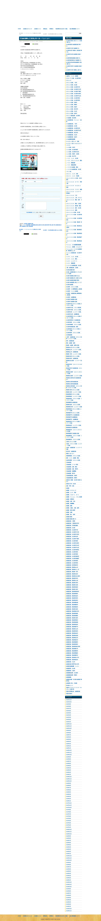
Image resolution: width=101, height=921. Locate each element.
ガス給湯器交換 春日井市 (72, 132)
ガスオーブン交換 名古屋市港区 (73, 78)
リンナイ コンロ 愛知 (71, 258)
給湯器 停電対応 (70, 499)
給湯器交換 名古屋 (70, 527)
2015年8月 (68, 864)
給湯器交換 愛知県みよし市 (72, 569)
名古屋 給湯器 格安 (70, 269)
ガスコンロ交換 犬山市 (71, 111)
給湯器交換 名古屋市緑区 (72, 560)
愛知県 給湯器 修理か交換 (72, 345)
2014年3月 (68, 902)
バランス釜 (68, 171)
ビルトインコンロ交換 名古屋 (73, 212)
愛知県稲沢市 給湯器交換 (71, 427)
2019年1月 (68, 774)
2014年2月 (68, 904)
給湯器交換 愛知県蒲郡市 (72, 642)
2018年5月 (68, 792)
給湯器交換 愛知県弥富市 (72, 600)
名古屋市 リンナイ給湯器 (72, 291)
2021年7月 (68, 708)
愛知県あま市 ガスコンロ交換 (72, 347)
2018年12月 (68, 776)
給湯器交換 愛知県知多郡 (72, 635)
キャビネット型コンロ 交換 (72, 141)
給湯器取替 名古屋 (70, 668)
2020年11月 (68, 726)
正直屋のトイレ (37, 28)
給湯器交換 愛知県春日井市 (72, 611)
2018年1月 (68, 800)
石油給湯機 (33, 226)
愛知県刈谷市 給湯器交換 (72, 358)
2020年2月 (68, 745)
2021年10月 (68, 701)
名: (35, 181)
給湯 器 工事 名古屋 (71, 483)
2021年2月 (68, 719)
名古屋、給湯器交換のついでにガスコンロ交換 (74, 272)
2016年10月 (68, 833)
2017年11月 (68, 805)
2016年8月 (68, 838)
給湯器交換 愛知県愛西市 (72, 604)
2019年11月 (68, 752)
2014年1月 (68, 906)
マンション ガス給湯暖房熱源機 (73, 244)
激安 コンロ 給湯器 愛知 (72, 458)
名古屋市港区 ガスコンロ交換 (73, 322)
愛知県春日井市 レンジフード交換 (74, 406)
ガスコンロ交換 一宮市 (71, 82)
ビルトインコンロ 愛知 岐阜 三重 (74, 200)
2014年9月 (68, 888)
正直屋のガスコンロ (27, 28)
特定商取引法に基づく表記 (61, 28)
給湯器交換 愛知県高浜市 (72, 659)
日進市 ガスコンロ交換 (71, 441)
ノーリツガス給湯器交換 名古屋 (73, 169)
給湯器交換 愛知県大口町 (72, 580)
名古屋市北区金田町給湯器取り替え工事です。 (74, 63)
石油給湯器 (28, 226)
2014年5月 (68, 897)
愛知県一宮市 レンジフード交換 (73, 354)
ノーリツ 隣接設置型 (71, 164)
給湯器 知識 (69, 512)
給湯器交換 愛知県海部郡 (72, 622)
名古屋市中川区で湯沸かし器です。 (74, 69)
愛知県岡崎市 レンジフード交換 (73, 396)
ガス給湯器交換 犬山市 (71, 134)
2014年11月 (68, 884)
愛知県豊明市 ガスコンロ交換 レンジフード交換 (74, 436)
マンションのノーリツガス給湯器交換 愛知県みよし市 (74, 250)
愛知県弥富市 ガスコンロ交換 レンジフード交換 (74, 399)
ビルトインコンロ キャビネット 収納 (74, 186)
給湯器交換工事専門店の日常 (72, 664)
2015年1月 (68, 880)
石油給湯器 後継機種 (71, 471)
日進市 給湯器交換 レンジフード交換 (74, 448)
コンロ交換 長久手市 (71, 156)
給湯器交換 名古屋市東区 (72, 551)
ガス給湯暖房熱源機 (70, 139)
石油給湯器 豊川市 (70, 473)
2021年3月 (68, 717)
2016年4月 (68, 847)
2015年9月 (68, 862)
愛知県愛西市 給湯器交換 (71, 402)
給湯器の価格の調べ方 (71, 518)
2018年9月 (68, 783)
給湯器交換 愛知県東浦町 (72, 613)
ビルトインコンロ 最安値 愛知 (73, 205)
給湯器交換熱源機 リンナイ (72, 666)
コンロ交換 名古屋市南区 (72, 149)
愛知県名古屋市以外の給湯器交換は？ (73, 378)
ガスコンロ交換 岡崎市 (71, 104)
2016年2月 (68, 851)
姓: (26, 181)
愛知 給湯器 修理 (70, 343)
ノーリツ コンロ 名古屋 (72, 158)
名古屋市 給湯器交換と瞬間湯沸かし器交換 (74, 294)
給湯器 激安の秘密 (70, 510)
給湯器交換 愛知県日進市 (72, 609)
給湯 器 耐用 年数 (47, 226)
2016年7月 (68, 840)
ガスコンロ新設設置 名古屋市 (73, 115)
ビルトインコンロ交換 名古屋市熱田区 (74, 219)
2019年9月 (68, 756)
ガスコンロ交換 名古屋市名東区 (73, 93)
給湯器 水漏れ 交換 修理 (72, 507)
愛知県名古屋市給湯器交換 (72, 381)
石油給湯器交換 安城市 (71, 475)
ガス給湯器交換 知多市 (71, 137)
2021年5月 (68, 712)
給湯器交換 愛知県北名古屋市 (73, 576)
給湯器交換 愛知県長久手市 (72, 657)
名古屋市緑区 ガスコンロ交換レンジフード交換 (73, 329)
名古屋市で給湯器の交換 (28, 225)
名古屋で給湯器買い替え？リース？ (74, 282)
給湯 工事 (53, 226)
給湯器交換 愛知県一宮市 (72, 571)
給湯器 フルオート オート (72, 494)
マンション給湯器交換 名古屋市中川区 (74, 253)
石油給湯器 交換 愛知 (71, 466)
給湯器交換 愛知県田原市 (72, 631)
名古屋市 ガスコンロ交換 (72, 286)
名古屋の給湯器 (69, 284)
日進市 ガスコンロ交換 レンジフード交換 (74, 444)
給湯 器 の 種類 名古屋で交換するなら (74, 480)
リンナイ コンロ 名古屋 (72, 256)
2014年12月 (68, 882)
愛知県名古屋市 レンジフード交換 (74, 375)
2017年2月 (68, 825)
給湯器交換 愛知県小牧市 (72, 589)
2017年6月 (68, 816)
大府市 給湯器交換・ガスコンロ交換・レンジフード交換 (74, 337)
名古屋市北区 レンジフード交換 (73, 311)
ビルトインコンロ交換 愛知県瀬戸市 (74, 238)
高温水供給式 (69, 693)
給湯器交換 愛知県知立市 (72, 637)
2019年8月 (68, 759)
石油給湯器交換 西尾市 (71, 477)
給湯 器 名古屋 (41, 226)
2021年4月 (68, 715)
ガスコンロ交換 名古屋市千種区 (73, 91)
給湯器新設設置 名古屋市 (72, 672)
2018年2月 (68, 798)
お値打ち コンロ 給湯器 (72, 76)
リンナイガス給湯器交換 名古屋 (73, 265)
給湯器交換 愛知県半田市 (72, 578)
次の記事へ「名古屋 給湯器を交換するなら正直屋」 (53, 33)
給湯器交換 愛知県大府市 (72, 582)
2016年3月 (68, 849)
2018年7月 (68, 787)
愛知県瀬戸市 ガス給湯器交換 (72, 414)
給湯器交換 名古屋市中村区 (72, 534)
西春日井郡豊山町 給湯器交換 (73, 691)
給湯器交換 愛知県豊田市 (72, 655)
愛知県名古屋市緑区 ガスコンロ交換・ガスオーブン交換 (74, 386)
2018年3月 (68, 796)
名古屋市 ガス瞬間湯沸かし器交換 (74, 289)
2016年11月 (68, 831)
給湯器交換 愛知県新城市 (72, 606)
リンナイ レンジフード (71, 261)
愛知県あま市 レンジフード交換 (73, 349)
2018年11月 (68, 778)
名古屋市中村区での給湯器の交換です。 (74, 67)
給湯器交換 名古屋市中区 (72, 529)
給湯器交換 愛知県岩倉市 (72, 595)
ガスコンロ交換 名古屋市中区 (73, 87)
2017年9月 (68, 809)
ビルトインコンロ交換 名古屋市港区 (74, 215)
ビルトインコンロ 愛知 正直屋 (73, 203)
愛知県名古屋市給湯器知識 (72, 383)
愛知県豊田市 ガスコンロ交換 (73, 439)
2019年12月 (68, 750)
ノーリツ (23, 226)
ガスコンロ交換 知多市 (71, 113)
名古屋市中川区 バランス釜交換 (73, 307)
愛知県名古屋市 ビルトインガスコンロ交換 (74, 372)
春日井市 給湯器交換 (71, 451)
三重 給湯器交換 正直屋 (72, 267)
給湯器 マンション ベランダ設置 (74, 496)
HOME (19, 28)
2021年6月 (68, 710)
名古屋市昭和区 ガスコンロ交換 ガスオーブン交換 (74, 317)
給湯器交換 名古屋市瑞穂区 (72, 558)
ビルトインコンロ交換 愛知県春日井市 (74, 230)
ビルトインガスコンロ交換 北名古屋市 (74, 179)
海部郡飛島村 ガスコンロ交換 (73, 455)
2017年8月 (68, 811)
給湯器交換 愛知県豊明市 (72, 650)
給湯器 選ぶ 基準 (70, 514)
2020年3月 (68, 743)
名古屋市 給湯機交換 (71, 297)
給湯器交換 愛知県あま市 (72, 567)
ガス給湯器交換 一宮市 (71, 123)
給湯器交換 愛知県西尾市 (72, 644)
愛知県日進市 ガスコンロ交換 (73, 404)
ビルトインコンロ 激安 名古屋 (73, 207)
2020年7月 (68, 734)
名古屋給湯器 (69, 334)
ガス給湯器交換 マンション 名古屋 (74, 120)
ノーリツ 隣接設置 (70, 162)
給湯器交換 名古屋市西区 (72, 562)
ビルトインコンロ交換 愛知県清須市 (74, 234)
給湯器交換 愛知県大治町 (72, 584)
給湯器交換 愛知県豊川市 (72, 648)
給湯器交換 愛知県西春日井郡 (73, 646)
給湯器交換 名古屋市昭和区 (72, 549)
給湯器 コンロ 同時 (71, 492)
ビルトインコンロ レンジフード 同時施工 (74, 192)
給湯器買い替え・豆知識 (71, 683)
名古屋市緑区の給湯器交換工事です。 (73, 45)
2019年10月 (68, 754)
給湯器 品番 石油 (70, 501)
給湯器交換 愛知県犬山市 (72, 628)
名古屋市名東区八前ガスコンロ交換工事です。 (74, 41)
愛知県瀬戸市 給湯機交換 (71, 417)
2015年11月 (68, 858)
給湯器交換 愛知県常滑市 (72, 598)
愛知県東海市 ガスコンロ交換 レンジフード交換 (74, 409)
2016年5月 (68, 844)
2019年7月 (68, 761)
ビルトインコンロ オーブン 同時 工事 (74, 182)
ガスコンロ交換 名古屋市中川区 (73, 89)
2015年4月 (68, 873)
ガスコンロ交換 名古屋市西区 (73, 100)
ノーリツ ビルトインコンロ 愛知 (74, 160)
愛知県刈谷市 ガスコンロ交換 (72, 356)
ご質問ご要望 (23, 207)
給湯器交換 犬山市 (70, 661)
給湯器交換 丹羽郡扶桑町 (72, 525)
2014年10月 (68, 886)
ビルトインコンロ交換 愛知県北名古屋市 (74, 226)
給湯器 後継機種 (70, 503)
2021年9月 (68, 704)
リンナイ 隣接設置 (70, 263)
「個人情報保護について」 (31, 213)
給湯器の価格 (69, 516)
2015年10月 (68, 860)
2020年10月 (68, 728)
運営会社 (45, 28)
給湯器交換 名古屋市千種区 (72, 538)
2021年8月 (68, 706)
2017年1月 (68, 827)
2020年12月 (68, 723)
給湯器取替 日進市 (70, 670)
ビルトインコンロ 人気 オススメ (74, 197)
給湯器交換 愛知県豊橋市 (72, 653)
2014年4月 (68, 899)
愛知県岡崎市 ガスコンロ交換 (72, 394)
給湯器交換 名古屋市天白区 (72, 545)
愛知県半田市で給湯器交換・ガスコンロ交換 (74, 369)
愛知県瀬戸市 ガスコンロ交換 (72, 412)
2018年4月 (68, 794)
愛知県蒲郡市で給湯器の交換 (72, 433)
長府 (27, 227)
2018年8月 (68, 785)
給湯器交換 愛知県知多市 (72, 633)
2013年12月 (68, 908)
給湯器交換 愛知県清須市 (72, 624)
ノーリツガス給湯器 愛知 (72, 167)
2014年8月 (68, 891)
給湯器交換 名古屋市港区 (72, 554)
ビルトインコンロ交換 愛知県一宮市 (74, 223)
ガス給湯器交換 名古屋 (71, 126)
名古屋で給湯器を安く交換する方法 (74, 278)
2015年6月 (68, 869)
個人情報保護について (74, 28)
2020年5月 (68, 739)
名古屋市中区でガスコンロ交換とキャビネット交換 (74, 304)
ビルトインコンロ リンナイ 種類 (74, 189)
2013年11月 (68, 910)
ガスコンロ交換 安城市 (71, 102)
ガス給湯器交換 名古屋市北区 (73, 128)
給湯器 (67, 488)
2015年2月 (68, 877)
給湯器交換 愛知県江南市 (72, 617)
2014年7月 (68, 893)
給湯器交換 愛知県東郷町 (72, 615)
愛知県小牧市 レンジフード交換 (73, 392)
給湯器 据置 (69, 505)
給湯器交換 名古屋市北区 (72, 536)
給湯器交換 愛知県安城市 (72, 587)
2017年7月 (68, 814)
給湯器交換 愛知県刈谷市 (72, 573)
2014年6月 (68, 895)
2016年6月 (68, 842)
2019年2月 (68, 772)
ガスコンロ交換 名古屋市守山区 (73, 95)
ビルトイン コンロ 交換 (72, 173)
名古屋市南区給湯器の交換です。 (73, 58)
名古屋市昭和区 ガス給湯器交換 (73, 320)
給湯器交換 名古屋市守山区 (72, 547)
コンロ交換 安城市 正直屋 (72, 153)
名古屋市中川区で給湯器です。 (73, 48)
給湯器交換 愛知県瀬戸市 (72, 626)
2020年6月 (68, 737)
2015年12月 (68, 855)
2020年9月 (68, 730)
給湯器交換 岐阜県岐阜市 (72, 565)
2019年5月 (68, 765)
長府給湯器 (31, 227)
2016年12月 (68, 829)
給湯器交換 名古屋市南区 (72, 540)
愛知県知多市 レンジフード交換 (73, 425)
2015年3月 (68, 875)
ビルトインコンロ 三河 (71, 195)
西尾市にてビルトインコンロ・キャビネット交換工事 (74, 688)
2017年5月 (68, 818)
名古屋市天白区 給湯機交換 (72, 314)
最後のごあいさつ (70, 453)
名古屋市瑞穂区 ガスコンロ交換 (73, 324)
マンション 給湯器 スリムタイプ (74, 246)
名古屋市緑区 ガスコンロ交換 (73, 332)
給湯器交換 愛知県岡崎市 (72, 593)
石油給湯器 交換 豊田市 (72, 469)
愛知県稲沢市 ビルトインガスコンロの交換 (74, 430)
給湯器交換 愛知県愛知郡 (72, 602)
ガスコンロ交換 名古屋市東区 (73, 98)
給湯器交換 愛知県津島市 (72, 620)
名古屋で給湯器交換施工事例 (72, 280)
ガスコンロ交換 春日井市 (72, 109)
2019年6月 (68, 763)
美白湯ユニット (69, 685)
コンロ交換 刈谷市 (70, 147)
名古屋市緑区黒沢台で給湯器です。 (74, 60)
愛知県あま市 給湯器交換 (72, 351)
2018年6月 (68, 789)
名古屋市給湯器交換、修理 (72, 326)
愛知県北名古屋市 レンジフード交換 (74, 361)
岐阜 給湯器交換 (70, 340)
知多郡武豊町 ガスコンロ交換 (73, 460)
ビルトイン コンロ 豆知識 (72, 175)
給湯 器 (36, 226)
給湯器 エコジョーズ (71, 490)
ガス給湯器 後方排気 (71, 117)
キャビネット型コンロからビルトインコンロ (74, 144)
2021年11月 (68, 699)
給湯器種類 (68, 677)
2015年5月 (68, 871)
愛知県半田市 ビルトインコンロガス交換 (74, 365)
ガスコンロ (68, 80)
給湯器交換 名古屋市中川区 (72, 532)
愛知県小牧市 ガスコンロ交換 (72, 389)
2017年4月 (68, 820)
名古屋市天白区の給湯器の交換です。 (73, 55)
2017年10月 (68, 807)
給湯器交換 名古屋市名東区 (72, 543)
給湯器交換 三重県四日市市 (72, 523)
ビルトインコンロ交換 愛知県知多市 (74, 241)
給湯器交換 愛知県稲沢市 (72, 639)
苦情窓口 (51, 28)
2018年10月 (68, 781)
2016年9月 (68, 836)
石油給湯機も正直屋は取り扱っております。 (35, 38)
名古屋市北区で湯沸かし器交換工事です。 (74, 51)
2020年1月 (68, 748)
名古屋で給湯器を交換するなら (73, 275)
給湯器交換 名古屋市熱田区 (72, 556)
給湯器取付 (24, 227)
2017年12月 (68, 803)
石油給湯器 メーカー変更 (72, 464)
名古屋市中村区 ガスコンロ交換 (73, 309)
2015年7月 (68, 866)
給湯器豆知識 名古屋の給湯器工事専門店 (74, 680)
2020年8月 (68, 732)
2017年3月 (68, 822)
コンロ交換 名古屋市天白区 (72, 151)
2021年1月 (68, 721)
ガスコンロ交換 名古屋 (71, 84)
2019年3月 (68, 770)
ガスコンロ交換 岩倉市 (71, 106)
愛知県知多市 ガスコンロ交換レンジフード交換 (73, 422)
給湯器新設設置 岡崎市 (71, 675)
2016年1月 (68, 853)
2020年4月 (68, 741)
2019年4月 (68, 767)
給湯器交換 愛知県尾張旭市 (72, 591)
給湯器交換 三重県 (70, 521)
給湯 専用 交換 (70, 485)
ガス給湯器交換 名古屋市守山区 (73, 130)
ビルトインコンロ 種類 (71, 210)
